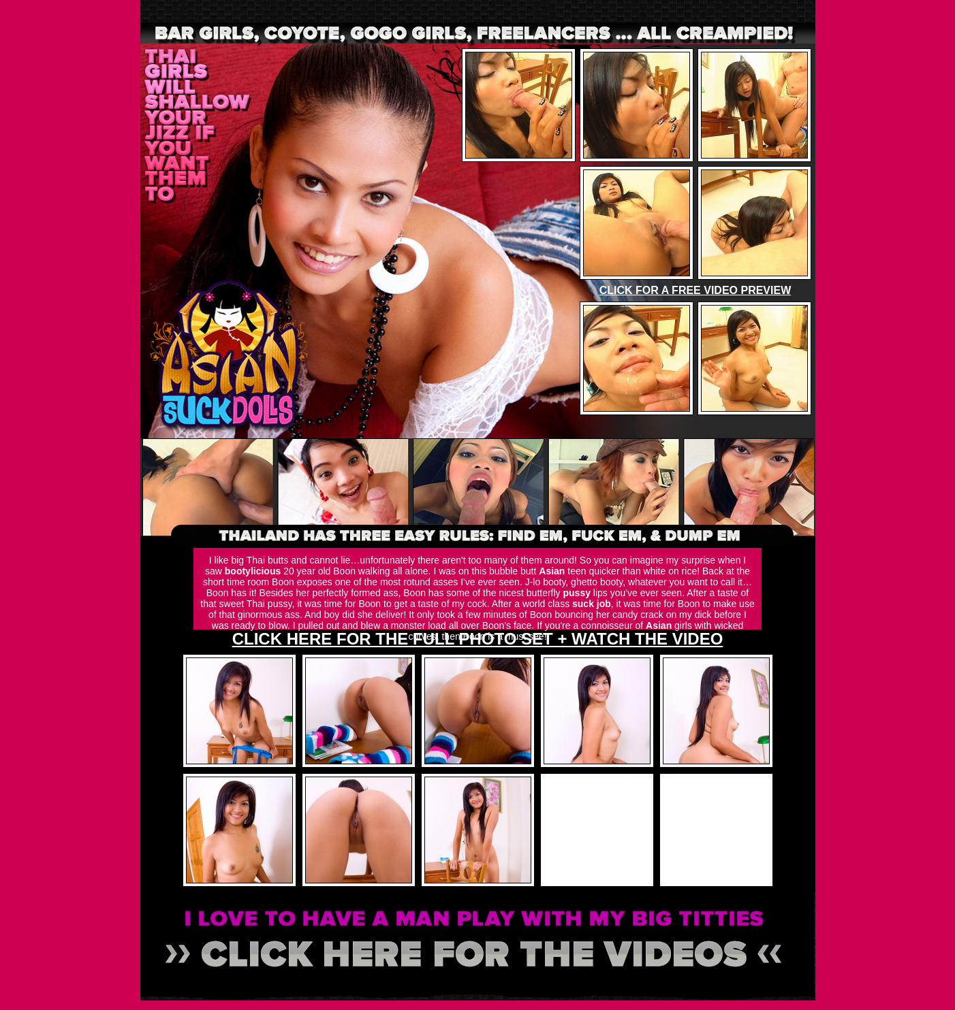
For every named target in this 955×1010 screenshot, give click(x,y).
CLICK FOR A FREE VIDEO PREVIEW (695, 290)
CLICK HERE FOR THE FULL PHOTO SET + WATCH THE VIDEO (477, 639)
